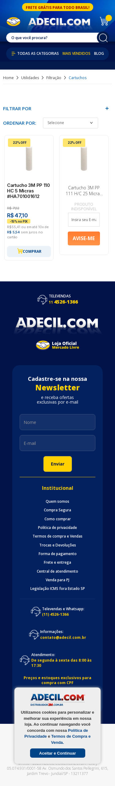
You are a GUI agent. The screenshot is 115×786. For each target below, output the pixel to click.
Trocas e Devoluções (57, 545)
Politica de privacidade (57, 527)
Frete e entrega (57, 562)
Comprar (29, 251)
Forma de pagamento (58, 553)
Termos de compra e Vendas (57, 536)
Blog (99, 53)
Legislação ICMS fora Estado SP (57, 588)
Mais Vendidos (76, 53)
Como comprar (57, 519)
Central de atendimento (57, 571)
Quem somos (57, 501)
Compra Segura (57, 510)
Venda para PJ (57, 580)
